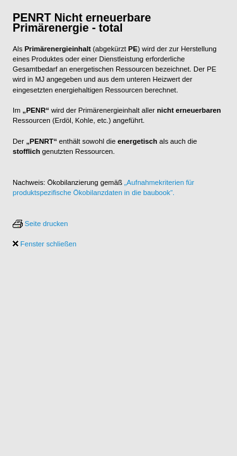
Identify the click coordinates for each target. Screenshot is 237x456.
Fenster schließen (44, 244)
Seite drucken (40, 223)
